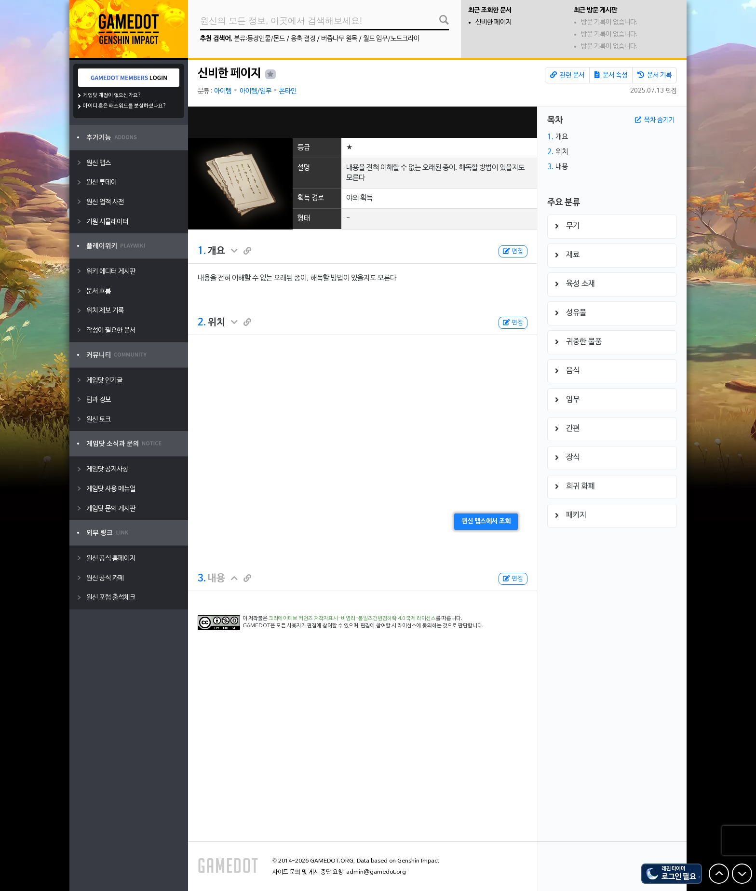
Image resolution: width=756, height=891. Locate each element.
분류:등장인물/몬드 (259, 38)
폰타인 (288, 91)
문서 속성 (610, 75)
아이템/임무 (255, 91)
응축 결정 (303, 38)
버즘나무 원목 (339, 38)
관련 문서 (567, 75)
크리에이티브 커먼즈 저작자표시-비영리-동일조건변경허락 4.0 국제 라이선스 (352, 618)
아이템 (222, 91)
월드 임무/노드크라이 (391, 38)
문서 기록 (654, 75)
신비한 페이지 (493, 22)
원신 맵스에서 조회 (486, 521)
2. (202, 322)
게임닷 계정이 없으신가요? (112, 95)
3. (202, 578)
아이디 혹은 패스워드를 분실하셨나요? (124, 106)
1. (202, 251)
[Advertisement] (362, 122)
